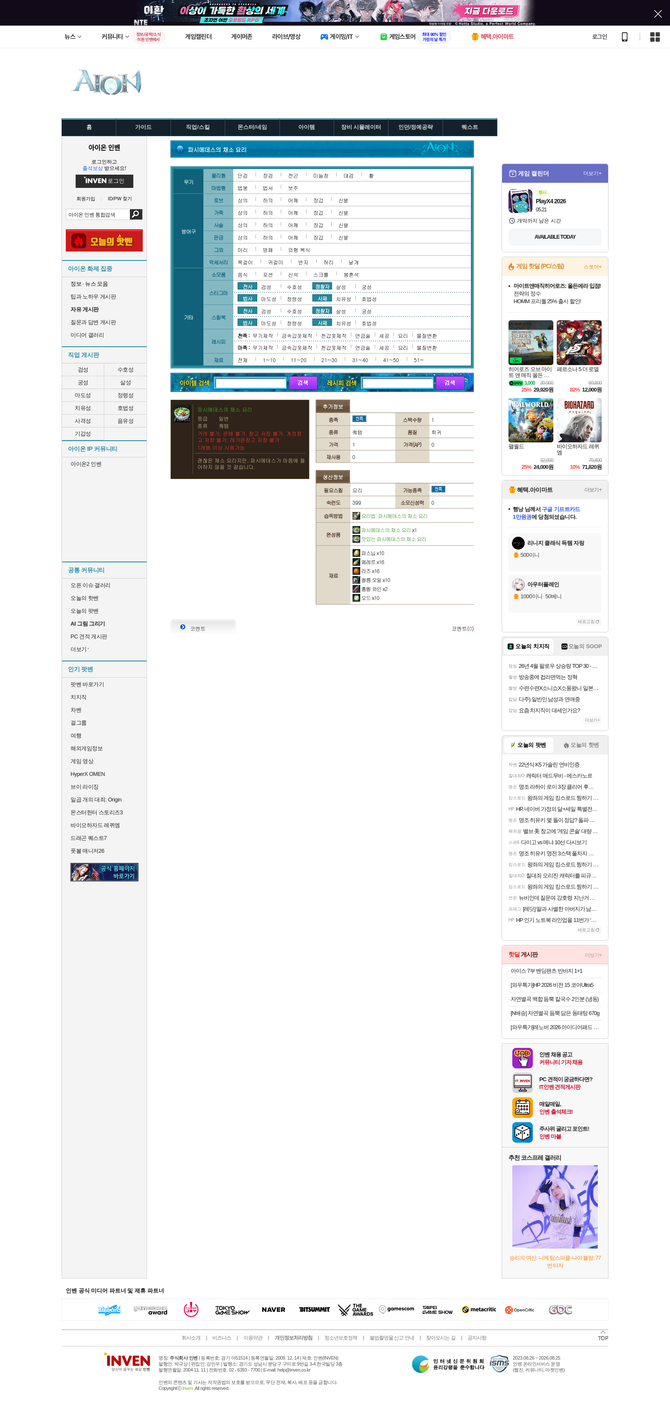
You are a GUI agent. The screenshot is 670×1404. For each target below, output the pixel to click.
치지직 (79, 697)
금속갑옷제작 (297, 335)
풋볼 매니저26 (87, 851)
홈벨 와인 (370, 588)
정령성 (126, 395)
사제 (322, 298)
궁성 (83, 382)
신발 (343, 200)
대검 (349, 175)
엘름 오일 (371, 579)
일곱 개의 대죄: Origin (96, 799)
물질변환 (427, 335)
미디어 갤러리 (87, 335)
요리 (403, 335)
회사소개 (191, 1338)
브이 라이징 (85, 787)
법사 (247, 298)
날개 (354, 262)
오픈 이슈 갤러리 (91, 585)
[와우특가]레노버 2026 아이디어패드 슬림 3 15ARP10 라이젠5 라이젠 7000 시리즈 (556, 1027)
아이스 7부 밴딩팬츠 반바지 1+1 (546, 971)
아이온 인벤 (104, 147)
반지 (303, 262)
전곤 (293, 175)
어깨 (293, 200)
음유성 (126, 421)
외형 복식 (299, 249)
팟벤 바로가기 (87, 684)
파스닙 (368, 552)
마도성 (83, 395)
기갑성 (83, 433)
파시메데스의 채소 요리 (385, 529)
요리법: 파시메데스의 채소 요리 (390, 515)
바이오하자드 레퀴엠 (95, 825)
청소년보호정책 (340, 1338)
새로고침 (586, 621)
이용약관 (253, 1338)
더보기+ (592, 173)
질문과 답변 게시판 (93, 322)
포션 (268, 274)
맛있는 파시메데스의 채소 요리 (389, 538)
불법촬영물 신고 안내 (392, 1338)
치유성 (83, 408)
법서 (268, 187)
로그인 (599, 36)
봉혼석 (351, 274)
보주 (293, 187)
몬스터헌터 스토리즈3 (97, 812)
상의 (243, 200)
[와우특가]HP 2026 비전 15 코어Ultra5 (552, 985)
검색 (136, 214)
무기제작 (263, 335)
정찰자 (322, 286)
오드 (366, 597)
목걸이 (245, 262)
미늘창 (321, 175)
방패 (268, 249)
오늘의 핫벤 (85, 598)
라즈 (366, 570)
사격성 (83, 421)
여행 (76, 735)
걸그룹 (79, 722)
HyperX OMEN (88, 774)
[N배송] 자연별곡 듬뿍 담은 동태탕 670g (555, 1013)
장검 (268, 175)
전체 (243, 359)
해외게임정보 (87, 748)
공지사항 (476, 1338)
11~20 (298, 359)
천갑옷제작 (334, 335)
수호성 (126, 369)
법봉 (243, 187)
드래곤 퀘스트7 (89, 838)
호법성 (126, 408)
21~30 (329, 359)
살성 (125, 382)
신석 (293, 274)
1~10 (269, 359)
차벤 (76, 710)
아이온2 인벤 (86, 464)
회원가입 (85, 198)
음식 (243, 274)
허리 (328, 262)
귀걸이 (275, 262)
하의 (268, 200)
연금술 (362, 335)
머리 (243, 249)
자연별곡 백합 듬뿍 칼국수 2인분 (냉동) (555, 999)
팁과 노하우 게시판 (93, 296)
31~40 (360, 359)
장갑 (318, 200)
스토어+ (593, 267)
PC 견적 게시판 (89, 636)
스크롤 (321, 274)
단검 (243, 175)
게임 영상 (82, 761)
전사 (247, 286)
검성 (83, 369)
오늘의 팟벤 (85, 611)
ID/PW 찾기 (120, 198)
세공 (384, 335)
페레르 (368, 561)
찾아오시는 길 (440, 1338)
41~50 (391, 359)
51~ (419, 359)
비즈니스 (221, 1338)
